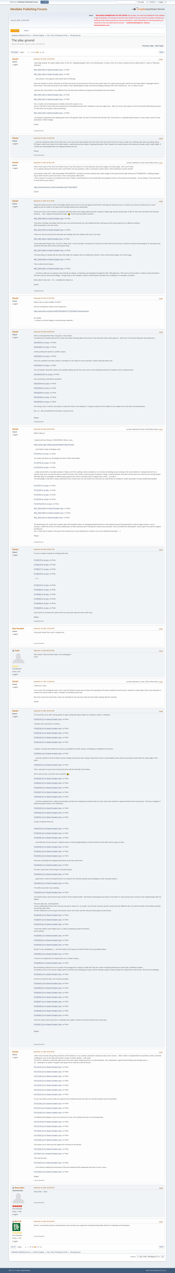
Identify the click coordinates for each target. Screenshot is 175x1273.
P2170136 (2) (39, 1076)
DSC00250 (38, 347)
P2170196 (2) (39, 1149)
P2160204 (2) (39, 883)
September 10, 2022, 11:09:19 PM (44, 628)
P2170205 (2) (39, 1172)
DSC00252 (38, 342)
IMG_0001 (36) (39, 74)
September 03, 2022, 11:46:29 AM (44, 138)
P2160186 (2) (39, 788)
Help (147, 1270)
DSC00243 (38, 383)
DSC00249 (38, 402)
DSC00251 (38, 356)
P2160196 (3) (39, 838)
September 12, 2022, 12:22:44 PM (44, 1187)
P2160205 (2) (39, 874)
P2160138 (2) (39, 728)
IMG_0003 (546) (40, 513)
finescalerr (19, 1188)
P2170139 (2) (39, 1081)
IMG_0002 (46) (39, 70)
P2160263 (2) (39, 954)
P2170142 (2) (39, 1094)
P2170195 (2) (39, 1140)
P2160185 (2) (39, 778)
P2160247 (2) (39, 920)
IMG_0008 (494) (40, 259)
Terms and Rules (155, 1270)
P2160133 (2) (39, 742)
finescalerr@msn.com (101, 25)
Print (161, 52)
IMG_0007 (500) (40, 250)
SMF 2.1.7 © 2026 (14, 1270)
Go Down (14, 52)
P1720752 (37, 454)
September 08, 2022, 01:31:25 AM (44, 298)
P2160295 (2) (39, 997)
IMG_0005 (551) (40, 268)
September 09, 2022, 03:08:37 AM (44, 549)
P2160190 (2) (39, 813)
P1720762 (37, 499)
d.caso (46, 342)
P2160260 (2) (39, 963)
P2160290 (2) (39, 988)
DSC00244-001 (39, 374)
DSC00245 (38, 388)
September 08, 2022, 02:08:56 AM (44, 331)
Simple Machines (25, 1270)
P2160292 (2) (39, 983)
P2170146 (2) (39, 1103)
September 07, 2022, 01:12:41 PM (44, 201)
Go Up (13, 1247)
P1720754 (37, 463)
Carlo (17, 651)
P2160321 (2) (39, 1024)
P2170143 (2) (39, 1090)
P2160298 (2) (39, 1006)
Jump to (133, 1256)
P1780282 (37, 599)
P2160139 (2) (39, 737)
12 (43, 52)
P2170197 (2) (39, 1153)
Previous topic (148, 46)
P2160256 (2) (39, 945)
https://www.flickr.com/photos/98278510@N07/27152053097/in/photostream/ (61, 311)
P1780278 (37, 574)
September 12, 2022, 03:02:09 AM (44, 1051)
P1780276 (37, 565)
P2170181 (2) (39, 1131)
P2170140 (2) (39, 1085)
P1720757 (37, 485)
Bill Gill (18, 1221)
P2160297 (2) (39, 1002)
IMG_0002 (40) (39, 99)
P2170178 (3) (39, 1122)
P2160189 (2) (39, 808)
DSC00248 (38, 397)
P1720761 (37, 495)
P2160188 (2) (39, 797)
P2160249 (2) (39, 924)
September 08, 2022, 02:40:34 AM (44, 429)
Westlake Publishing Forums (28, 9)
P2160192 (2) (39, 828)
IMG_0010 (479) (40, 230)
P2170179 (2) (39, 1126)
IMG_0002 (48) (39, 239)
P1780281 (37, 594)
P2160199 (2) (39, 865)
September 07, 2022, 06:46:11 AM (44, 162)
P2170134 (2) (39, 1072)
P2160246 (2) (39, 915)
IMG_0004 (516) (40, 508)
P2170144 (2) (39, 1067)
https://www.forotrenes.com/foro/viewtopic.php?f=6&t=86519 (55, 187)
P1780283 (37, 603)
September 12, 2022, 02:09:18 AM (44, 711)
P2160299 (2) (39, 1011)
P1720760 (37, 490)
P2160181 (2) (39, 753)
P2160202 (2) (39, 856)
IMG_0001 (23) (39, 113)
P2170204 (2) (39, 1163)
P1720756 (37, 467)
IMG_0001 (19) (39, 95)
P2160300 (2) (39, 1015)
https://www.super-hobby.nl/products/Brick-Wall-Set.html (54, 445)
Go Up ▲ (163, 1270)
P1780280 (37, 590)
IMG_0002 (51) (39, 517)
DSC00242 (38, 365)
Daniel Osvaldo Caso (55, 70)
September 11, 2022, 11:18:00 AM (44, 681)
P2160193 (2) (39, 833)
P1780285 (37, 608)
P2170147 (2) (39, 1108)
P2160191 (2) (39, 817)
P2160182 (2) (39, 765)
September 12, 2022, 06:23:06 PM (44, 1221)
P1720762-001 (39, 504)
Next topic (159, 46)
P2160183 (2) (39, 783)
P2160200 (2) (39, 847)
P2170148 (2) (39, 1112)
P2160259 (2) (39, 936)
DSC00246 (38, 393)
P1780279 (37, 585)
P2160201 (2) (39, 851)
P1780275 (37, 560)
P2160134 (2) (39, 719)
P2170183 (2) (39, 1135)
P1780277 (37, 569)
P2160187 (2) (39, 792)
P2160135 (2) (39, 733)
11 (41, 52)
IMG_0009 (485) (40, 218)
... (30, 52)
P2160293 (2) (39, 993)
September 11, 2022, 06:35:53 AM (44, 650)
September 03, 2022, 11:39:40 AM (44, 59)
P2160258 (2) (39, 940)
